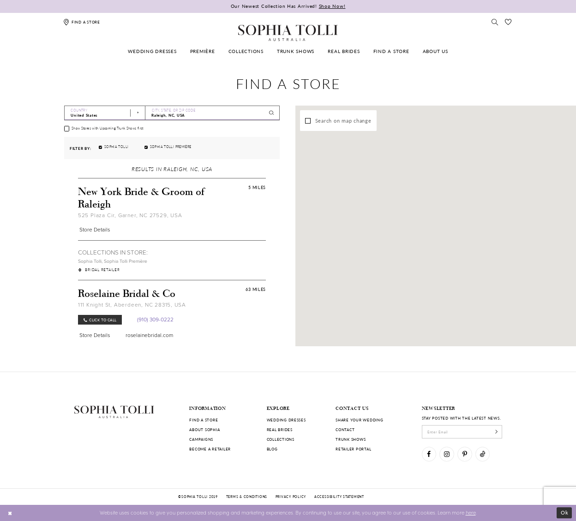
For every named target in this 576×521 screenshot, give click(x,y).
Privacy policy (291, 496)
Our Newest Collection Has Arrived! (288, 6)
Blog (272, 448)
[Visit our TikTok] (482, 454)
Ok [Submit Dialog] (565, 512)
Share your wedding (359, 419)
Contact (345, 429)
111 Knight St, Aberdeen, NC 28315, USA (132, 305)
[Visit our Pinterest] (464, 454)
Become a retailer (210, 448)
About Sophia (204, 429)
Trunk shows (351, 439)
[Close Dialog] (10, 513)
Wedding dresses (286, 419)
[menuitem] (152, 51)
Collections (280, 439)
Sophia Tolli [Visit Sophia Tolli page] (90, 261)
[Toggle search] (495, 22)
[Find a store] (81, 22)
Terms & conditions (246, 496)
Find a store (203, 419)
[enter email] (462, 431)
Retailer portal (353, 448)
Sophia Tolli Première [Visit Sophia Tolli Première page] (125, 261)
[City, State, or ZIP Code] (212, 113)
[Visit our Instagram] (446, 454)
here (471, 512)
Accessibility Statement (339, 496)
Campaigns (201, 439)
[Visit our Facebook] (429, 454)
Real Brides (280, 429)
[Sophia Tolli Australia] (288, 33)
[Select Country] (104, 113)
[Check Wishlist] (508, 22)
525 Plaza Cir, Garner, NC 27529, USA (130, 215)
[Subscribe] (496, 431)
